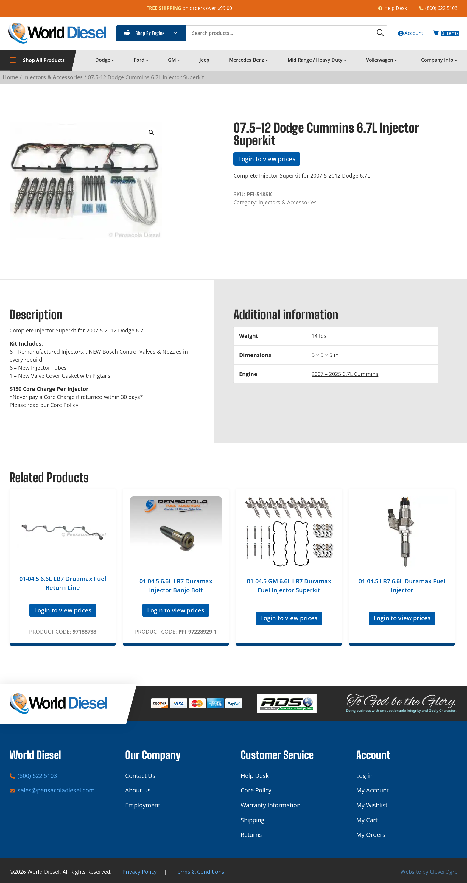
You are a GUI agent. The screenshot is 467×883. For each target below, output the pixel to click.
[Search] (371, 34)
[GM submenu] (178, 62)
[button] (151, 135)
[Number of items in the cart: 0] (443, 34)
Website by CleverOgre (429, 871)
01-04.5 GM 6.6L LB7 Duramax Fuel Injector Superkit (289, 587)
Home (10, 79)
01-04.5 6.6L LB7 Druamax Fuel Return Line (62, 585)
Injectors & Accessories (53, 79)
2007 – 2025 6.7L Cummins (345, 376)
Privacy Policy (139, 871)
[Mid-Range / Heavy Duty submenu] (345, 62)
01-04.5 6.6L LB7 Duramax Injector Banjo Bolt (175, 587)
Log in (364, 776)
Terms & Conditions (199, 871)
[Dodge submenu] (112, 62)
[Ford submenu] (147, 62)
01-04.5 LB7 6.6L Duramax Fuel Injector (402, 587)
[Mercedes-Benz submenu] (266, 62)
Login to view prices (266, 161)
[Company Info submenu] (455, 62)
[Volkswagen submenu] (395, 62)
